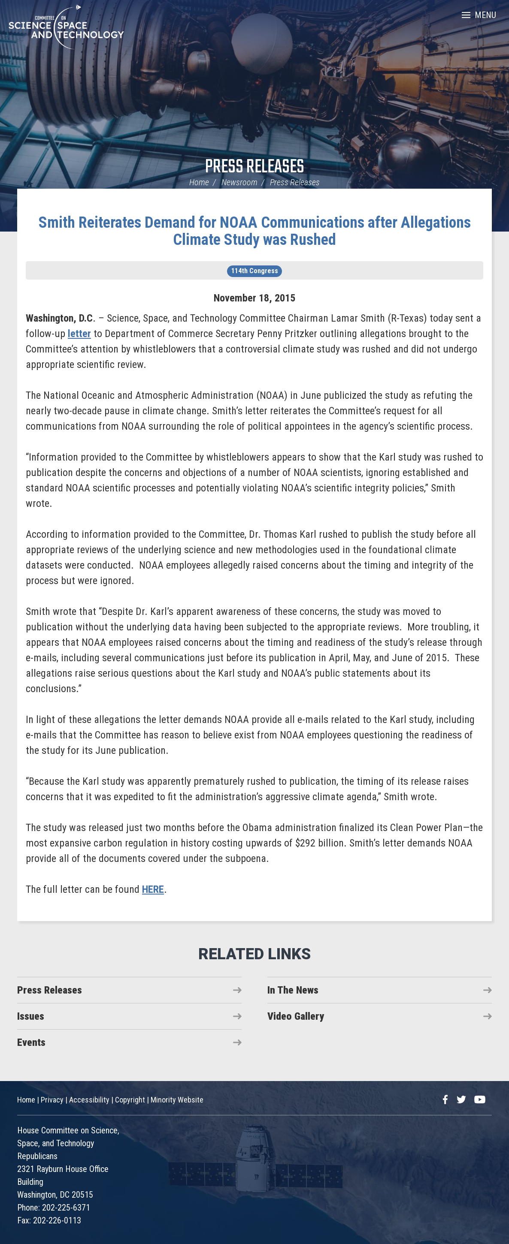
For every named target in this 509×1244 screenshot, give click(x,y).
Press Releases (254, 167)
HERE (153, 889)
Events (31, 1042)
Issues (30, 1016)
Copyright (130, 1099)
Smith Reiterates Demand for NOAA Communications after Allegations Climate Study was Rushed (255, 231)
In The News (292, 990)
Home (199, 182)
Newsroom (239, 182)
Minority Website (177, 1099)
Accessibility (89, 1099)
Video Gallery (295, 1016)
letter (79, 334)
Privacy (52, 1099)
